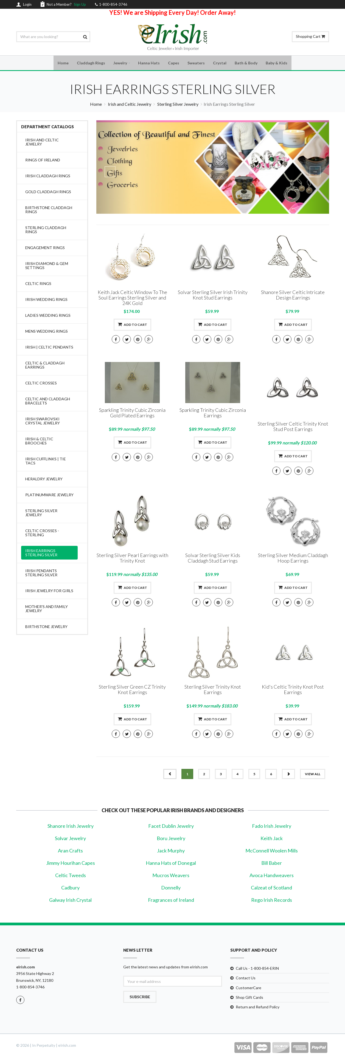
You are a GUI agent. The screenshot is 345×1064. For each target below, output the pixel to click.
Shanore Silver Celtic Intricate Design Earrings (293, 295)
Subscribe (140, 997)
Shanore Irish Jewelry (70, 827)
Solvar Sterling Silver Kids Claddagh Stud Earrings (212, 558)
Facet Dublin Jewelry (171, 827)
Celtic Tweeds (70, 876)
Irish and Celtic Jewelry (129, 104)
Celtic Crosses (41, 383)
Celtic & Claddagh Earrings (44, 365)
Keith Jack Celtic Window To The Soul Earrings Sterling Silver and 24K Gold (132, 298)
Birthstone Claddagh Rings (48, 210)
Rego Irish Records (271, 901)
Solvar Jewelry (70, 839)
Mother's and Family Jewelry (46, 609)
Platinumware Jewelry (49, 495)
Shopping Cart (310, 36)
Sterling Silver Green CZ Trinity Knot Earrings (132, 690)
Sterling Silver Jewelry (177, 104)
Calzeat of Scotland (271, 888)
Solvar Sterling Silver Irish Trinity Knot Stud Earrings (213, 295)
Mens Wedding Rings (46, 332)
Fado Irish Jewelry (271, 827)
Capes (173, 63)
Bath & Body (246, 63)
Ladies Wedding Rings (48, 316)
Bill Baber (271, 864)
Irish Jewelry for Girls (49, 591)
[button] (113, 168)
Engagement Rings (45, 248)
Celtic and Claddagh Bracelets (47, 401)
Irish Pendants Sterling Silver (41, 573)
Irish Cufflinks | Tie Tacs (45, 461)
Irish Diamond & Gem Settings (46, 266)
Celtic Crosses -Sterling (42, 533)
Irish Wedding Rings (46, 300)
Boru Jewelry (171, 839)
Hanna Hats (149, 63)
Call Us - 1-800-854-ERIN (257, 969)
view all (312, 775)
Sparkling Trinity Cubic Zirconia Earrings (212, 413)
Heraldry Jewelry (44, 479)
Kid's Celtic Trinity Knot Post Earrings (293, 690)
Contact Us (246, 978)
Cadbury (70, 888)
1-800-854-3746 (30, 987)
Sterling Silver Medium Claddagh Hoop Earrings (293, 558)
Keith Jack (271, 839)
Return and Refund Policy (257, 1007)
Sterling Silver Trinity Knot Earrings (212, 690)
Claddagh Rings (91, 63)
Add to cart (132, 325)
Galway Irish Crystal (70, 901)
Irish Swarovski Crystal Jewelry (42, 421)
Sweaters (196, 63)
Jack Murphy (171, 851)
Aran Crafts (70, 851)
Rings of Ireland (42, 160)
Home (63, 63)
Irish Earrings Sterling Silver (41, 553)
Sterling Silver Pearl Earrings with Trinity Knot (132, 558)
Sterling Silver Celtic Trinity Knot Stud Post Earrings (293, 427)
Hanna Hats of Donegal (171, 864)
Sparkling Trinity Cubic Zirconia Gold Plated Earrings (132, 413)
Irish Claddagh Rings (47, 176)
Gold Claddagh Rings (48, 192)
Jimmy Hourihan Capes (70, 864)
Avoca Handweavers (271, 876)
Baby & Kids (276, 63)
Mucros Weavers (170, 876)
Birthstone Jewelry (46, 627)
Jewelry (120, 63)
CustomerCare (248, 988)
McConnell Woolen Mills (271, 851)
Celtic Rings (38, 284)
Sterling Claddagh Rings (45, 230)
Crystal (219, 63)
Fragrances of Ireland (171, 901)
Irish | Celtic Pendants (49, 348)
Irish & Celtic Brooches (39, 441)
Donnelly (171, 888)
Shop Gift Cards (249, 997)
